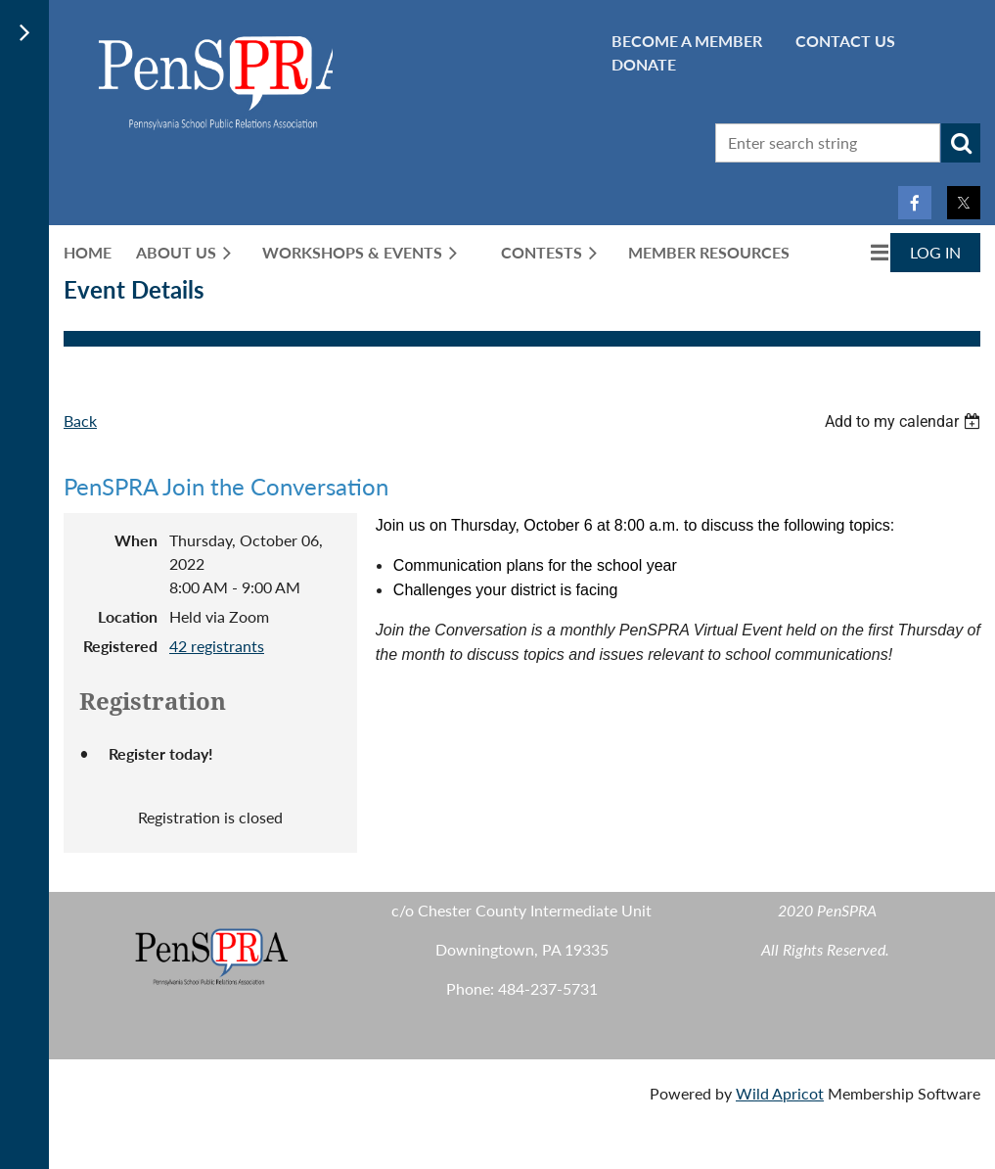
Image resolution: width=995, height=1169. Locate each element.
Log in (935, 252)
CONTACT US (845, 40)
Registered (120, 645)
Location (128, 616)
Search (960, 143)
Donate (643, 64)
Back (80, 420)
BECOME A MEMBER (686, 40)
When (136, 540)
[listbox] (905, 421)
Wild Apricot (780, 1093)
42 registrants (216, 645)
